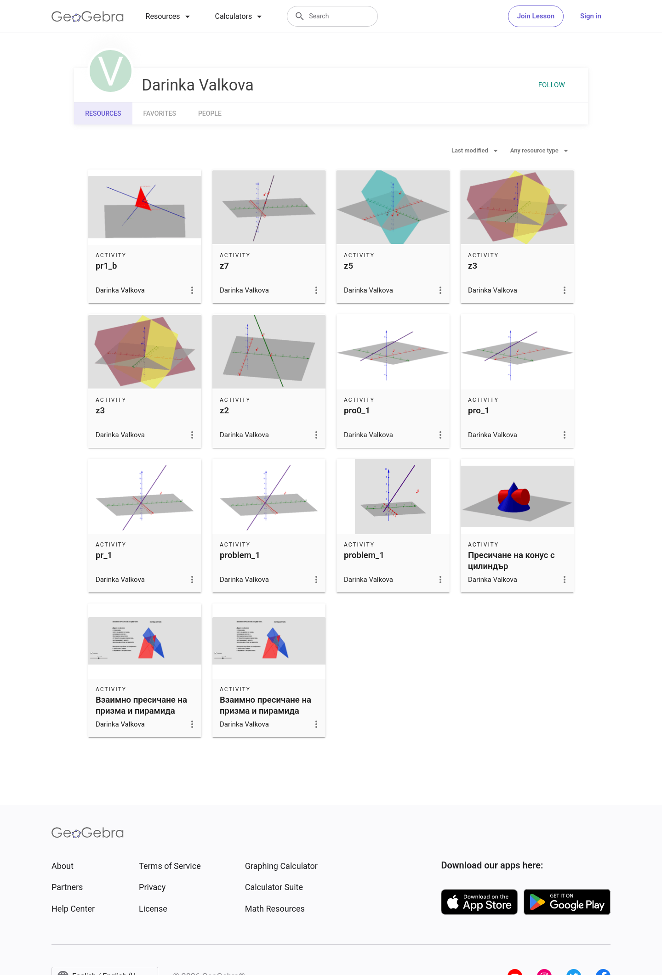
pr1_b (106, 266)
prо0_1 (357, 411)
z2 (224, 411)
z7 (224, 266)
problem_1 (240, 555)
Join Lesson (535, 16)
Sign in (590, 16)
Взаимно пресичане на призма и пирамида (141, 705)
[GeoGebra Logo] (87, 16)
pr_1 (104, 555)
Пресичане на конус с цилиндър (511, 560)
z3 (472, 266)
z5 (348, 266)
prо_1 (479, 411)
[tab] (169, 16)
